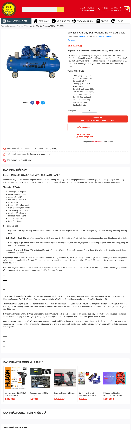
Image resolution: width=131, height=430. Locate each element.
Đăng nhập (117, 10)
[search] (60, 9)
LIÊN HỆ (119, 21)
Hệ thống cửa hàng (104, 9)
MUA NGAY (97, 119)
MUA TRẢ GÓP (113, 127)
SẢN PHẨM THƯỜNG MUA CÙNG (23, 353)
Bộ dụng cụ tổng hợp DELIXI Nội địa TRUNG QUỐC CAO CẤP (112, 387)
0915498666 (89, 10)
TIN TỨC (104, 21)
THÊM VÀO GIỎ (82, 127)
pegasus (82, 36)
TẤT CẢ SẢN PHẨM (85, 21)
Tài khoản (118, 8)
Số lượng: (72, 111)
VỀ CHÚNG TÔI (63, 21)
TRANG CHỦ (44, 21)
